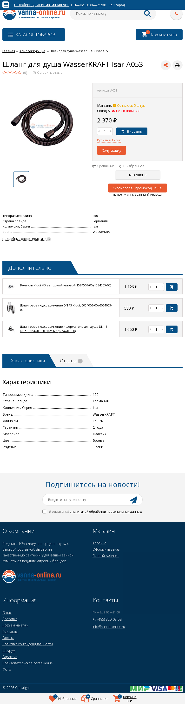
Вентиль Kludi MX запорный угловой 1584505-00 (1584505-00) (65, 285)
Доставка (9, 619)
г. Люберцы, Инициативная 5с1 (41, 4)
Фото (6, 669)
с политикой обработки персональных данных (106, 511)
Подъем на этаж (15, 625)
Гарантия (9, 656)
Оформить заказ (106, 549)
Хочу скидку (111, 150)
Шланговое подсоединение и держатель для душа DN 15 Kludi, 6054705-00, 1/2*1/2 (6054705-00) (63, 328)
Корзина (99, 543)
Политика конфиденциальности (27, 644)
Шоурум (8, 650)
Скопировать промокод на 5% (137, 188)
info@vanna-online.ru (108, 626)
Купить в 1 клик (109, 140)
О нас (7, 612)
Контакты (10, 631)
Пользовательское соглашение (27, 663)
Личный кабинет (105, 555)
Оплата (8, 637)
